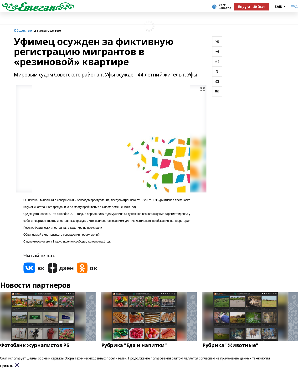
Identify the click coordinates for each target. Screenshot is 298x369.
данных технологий (255, 358)
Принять (6, 366)
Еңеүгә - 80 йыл (251, 6)
